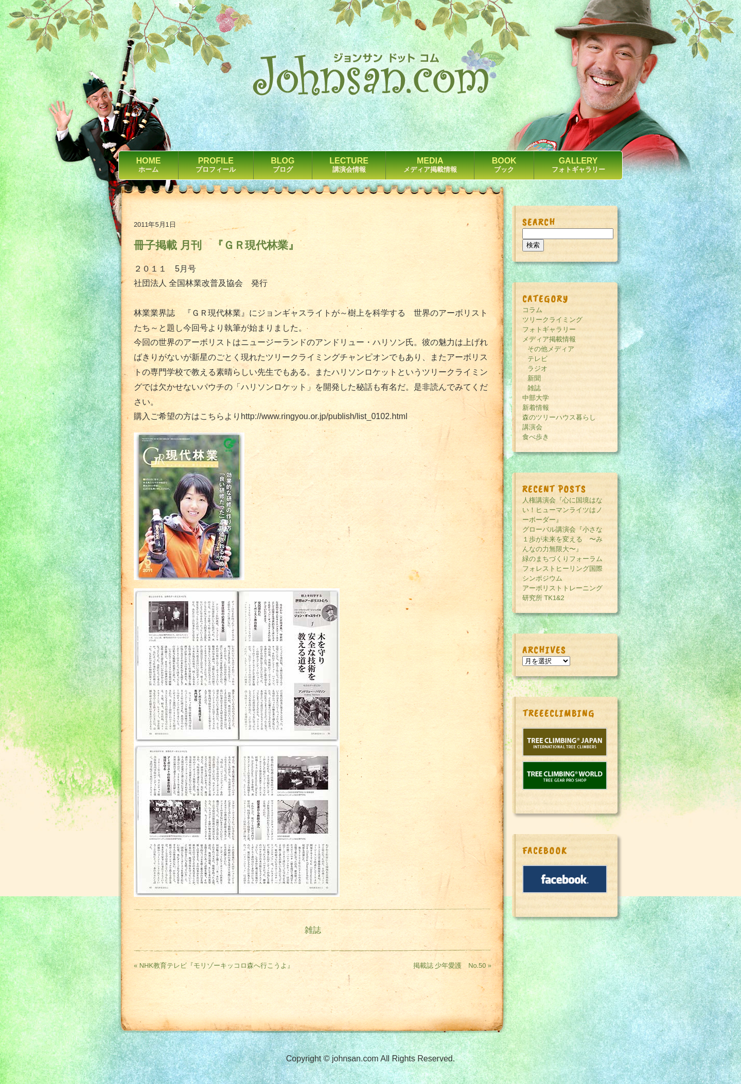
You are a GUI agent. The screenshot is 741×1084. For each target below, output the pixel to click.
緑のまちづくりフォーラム (562, 559)
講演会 (532, 427)
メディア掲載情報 (549, 339)
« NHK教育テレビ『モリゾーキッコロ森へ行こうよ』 (214, 965)
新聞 (534, 378)
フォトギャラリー (549, 329)
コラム (532, 310)
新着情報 (535, 407)
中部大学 (535, 398)
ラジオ (537, 368)
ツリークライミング (552, 319)
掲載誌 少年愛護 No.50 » (452, 965)
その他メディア (550, 349)
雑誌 (313, 930)
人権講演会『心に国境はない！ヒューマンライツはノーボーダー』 (562, 509)
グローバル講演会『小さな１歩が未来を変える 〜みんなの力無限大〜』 (562, 539)
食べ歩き (535, 437)
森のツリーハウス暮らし (559, 417)
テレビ (537, 359)
